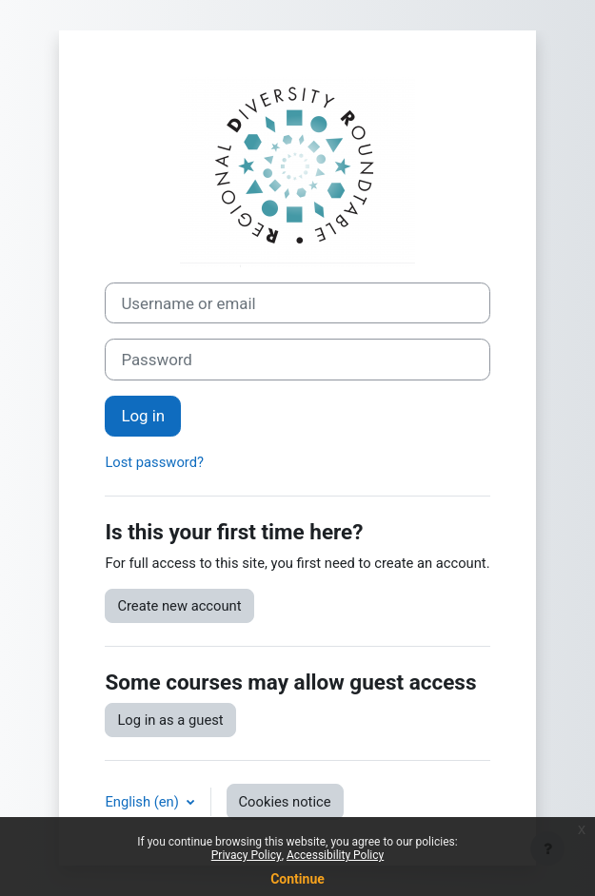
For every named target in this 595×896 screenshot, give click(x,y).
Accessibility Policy (335, 855)
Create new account (179, 605)
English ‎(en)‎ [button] (143, 801)
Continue (297, 878)
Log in (143, 415)
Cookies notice (285, 801)
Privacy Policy (246, 855)
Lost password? (154, 462)
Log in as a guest (170, 720)
